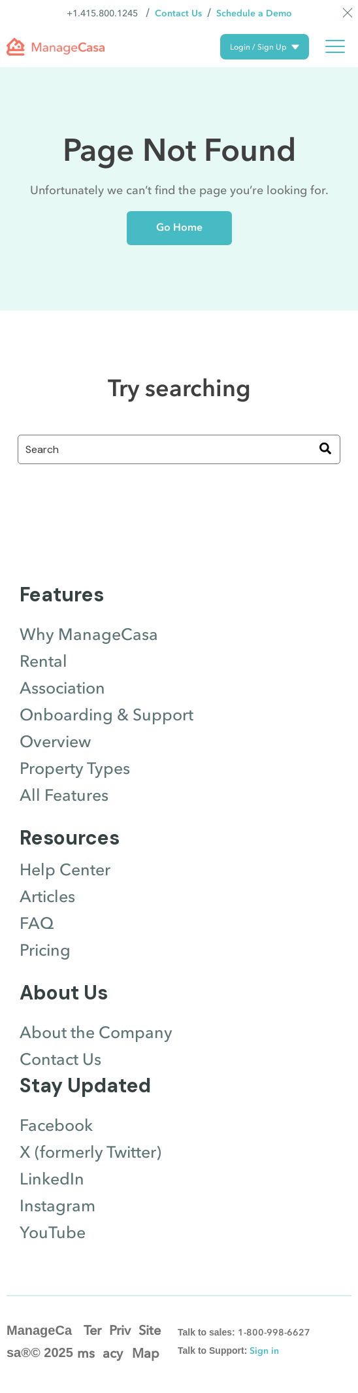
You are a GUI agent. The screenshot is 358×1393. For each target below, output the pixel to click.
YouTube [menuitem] (53, 1233)
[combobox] (179, 449)
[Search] (325, 449)
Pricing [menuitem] (45, 950)
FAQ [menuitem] (37, 924)
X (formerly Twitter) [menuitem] (90, 1152)
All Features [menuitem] (64, 795)
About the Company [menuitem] (96, 1033)
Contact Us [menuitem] (60, 1060)
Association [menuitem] (62, 688)
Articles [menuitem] (47, 897)
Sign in (264, 1351)
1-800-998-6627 (274, 1332)
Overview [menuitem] (55, 742)
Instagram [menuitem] (57, 1206)
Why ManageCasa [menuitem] (89, 635)
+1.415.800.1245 (102, 13)
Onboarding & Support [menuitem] (106, 715)
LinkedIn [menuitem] (52, 1179)
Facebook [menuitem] (56, 1126)
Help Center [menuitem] (65, 870)
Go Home (179, 227)
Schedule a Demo (254, 13)
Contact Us (178, 13)
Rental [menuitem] (43, 661)
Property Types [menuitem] (75, 769)
